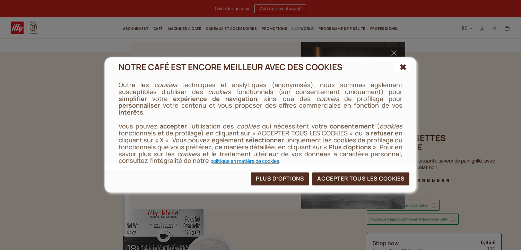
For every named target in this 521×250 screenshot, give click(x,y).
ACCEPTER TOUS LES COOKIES (361, 179)
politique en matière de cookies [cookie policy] (244, 161)
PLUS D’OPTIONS (280, 179)
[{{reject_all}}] (403, 67)
